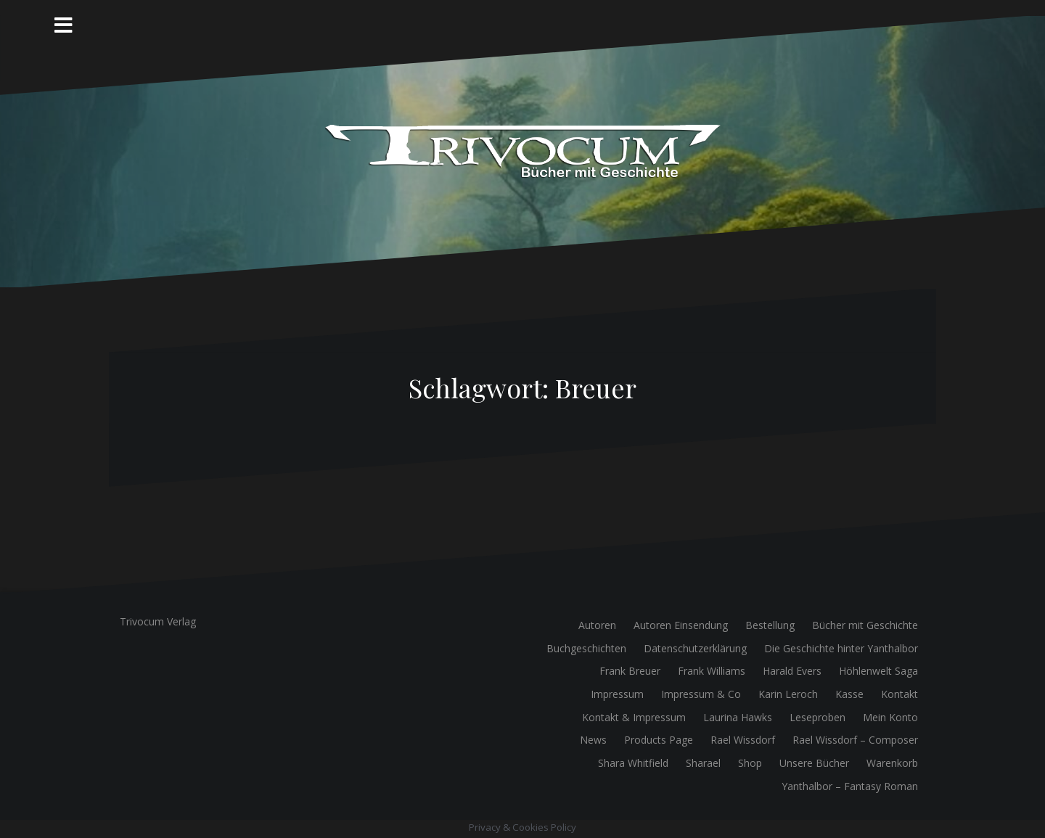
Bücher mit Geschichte (865, 625)
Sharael (703, 763)
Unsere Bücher (814, 763)
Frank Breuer (629, 671)
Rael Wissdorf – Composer (855, 740)
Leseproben (817, 717)
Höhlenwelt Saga (878, 671)
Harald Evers (792, 671)
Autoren (597, 625)
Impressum (617, 694)
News (593, 740)
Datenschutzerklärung (695, 648)
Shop (750, 763)
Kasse (849, 694)
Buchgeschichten (586, 648)
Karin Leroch (788, 694)
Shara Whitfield (633, 763)
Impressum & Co (701, 694)
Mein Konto (890, 717)
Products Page (658, 740)
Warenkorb (892, 763)
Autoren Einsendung (681, 625)
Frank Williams (711, 671)
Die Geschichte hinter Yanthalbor (841, 648)
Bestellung (770, 625)
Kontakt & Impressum (634, 717)
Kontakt (899, 694)
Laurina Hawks (737, 717)
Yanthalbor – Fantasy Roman (850, 786)
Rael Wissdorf (742, 740)
